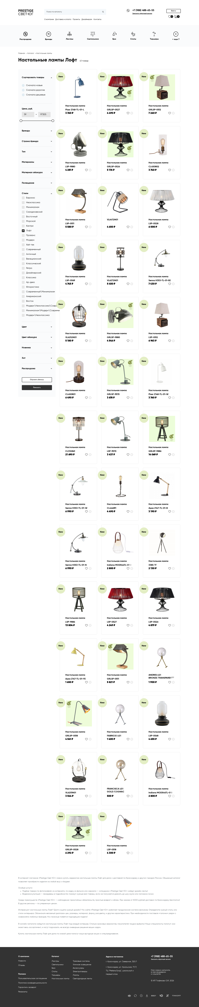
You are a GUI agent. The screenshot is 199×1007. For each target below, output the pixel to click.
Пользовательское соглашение (32, 978)
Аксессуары (78, 968)
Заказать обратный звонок (161, 959)
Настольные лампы (44, 53)
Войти (173, 11)
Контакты (97, 19)
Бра (53, 968)
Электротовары (80, 972)
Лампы (76, 975)
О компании (49, 19)
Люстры (55, 961)
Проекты (76, 19)
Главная (21, 53)
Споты (54, 972)
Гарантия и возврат (27, 987)
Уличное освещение (82, 965)
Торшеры (56, 975)
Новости (22, 961)
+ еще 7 (175, 36)
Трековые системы (81, 961)
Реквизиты (22, 992)
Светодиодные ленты (82, 979)
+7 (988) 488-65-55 (143, 10)
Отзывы (21, 965)
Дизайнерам (87, 19)
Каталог (30, 53)
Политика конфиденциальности (32, 983)
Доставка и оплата (63, 19)
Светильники (57, 965)
